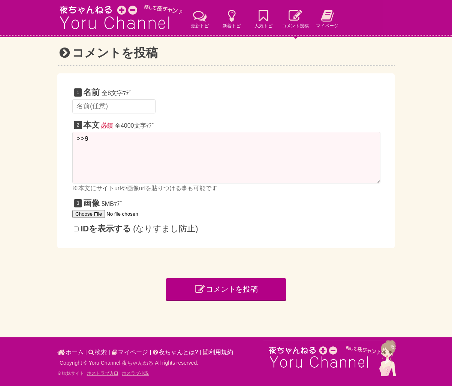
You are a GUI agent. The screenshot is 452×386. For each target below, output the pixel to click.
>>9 (226, 157)
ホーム (70, 352)
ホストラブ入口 (102, 373)
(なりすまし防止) (136, 228)
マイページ (130, 352)
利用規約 (218, 352)
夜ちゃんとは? (175, 352)
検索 (97, 352)
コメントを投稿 (226, 289)
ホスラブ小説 (135, 373)
